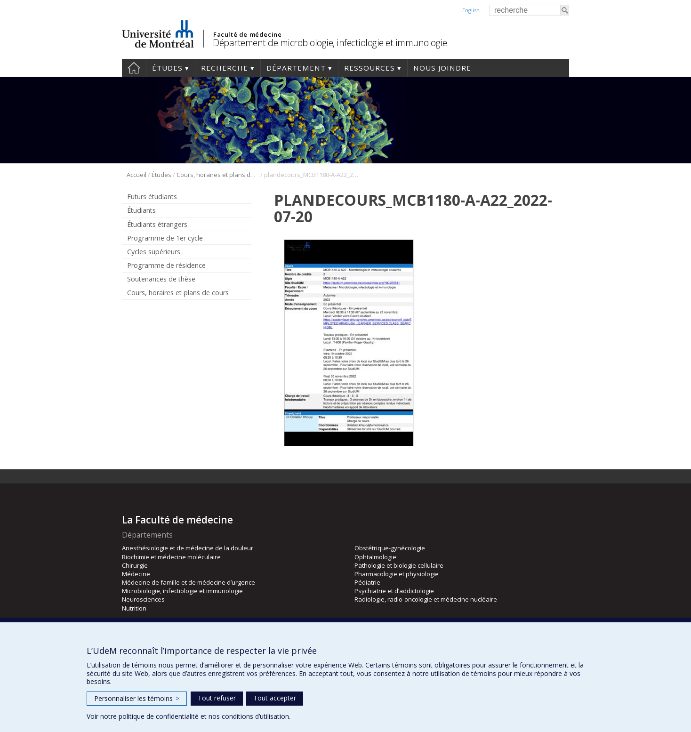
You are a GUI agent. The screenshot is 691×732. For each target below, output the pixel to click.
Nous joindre (442, 67)
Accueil (134, 68)
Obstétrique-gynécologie (389, 548)
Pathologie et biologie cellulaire (398, 565)
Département (296, 67)
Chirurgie (135, 565)
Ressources (369, 67)
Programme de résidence (166, 265)
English (471, 10)
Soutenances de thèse (161, 278)
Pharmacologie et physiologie (396, 574)
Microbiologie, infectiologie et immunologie (182, 591)
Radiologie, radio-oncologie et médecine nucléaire (425, 599)
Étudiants (141, 210)
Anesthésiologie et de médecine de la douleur (187, 548)
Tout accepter (274, 697)
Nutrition (134, 608)
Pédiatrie (367, 582)
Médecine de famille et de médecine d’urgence (188, 582)
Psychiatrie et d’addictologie (394, 591)
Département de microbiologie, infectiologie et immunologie (330, 42)
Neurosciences (143, 599)
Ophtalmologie (375, 557)
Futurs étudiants (152, 196)
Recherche (224, 67)
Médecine (136, 574)
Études (167, 67)
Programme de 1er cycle (165, 237)
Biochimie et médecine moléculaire (171, 557)
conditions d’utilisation (255, 716)
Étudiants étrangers (157, 224)
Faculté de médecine (247, 34)
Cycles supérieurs (153, 251)
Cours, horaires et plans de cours (218, 174)
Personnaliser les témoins (136, 698)
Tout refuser (217, 697)
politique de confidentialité (159, 716)
